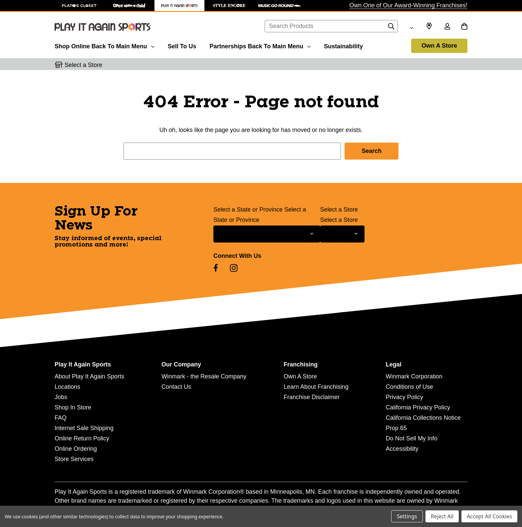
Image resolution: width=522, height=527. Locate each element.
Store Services (74, 459)
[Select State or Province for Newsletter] (266, 234)
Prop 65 (396, 428)
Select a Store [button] (83, 65)
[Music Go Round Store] (279, 5)
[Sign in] (447, 27)
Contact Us (176, 386)
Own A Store (439, 45)
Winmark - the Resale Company (203, 376)
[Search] (391, 28)
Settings (407, 516)
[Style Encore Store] (229, 5)
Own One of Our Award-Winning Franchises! (408, 5)
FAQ (61, 417)
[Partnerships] (260, 45)
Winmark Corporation (414, 376)
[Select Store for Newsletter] (342, 234)
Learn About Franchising (316, 386)
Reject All (442, 516)
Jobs (61, 397)
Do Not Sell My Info (411, 438)
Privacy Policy (404, 397)
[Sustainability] (343, 45)
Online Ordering (76, 448)
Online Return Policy (82, 438)
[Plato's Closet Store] (80, 5)
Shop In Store (73, 407)
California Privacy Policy (418, 407)
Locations (67, 386)
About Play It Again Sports (89, 376)
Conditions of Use (409, 386)
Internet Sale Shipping (84, 428)
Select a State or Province (248, 209)
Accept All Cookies (489, 516)
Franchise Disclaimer (312, 397)
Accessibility (402, 448)
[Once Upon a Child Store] (129, 5)
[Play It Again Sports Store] (179, 5)
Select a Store (339, 209)
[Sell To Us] (182, 45)
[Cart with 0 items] (464, 27)
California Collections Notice (423, 417)
